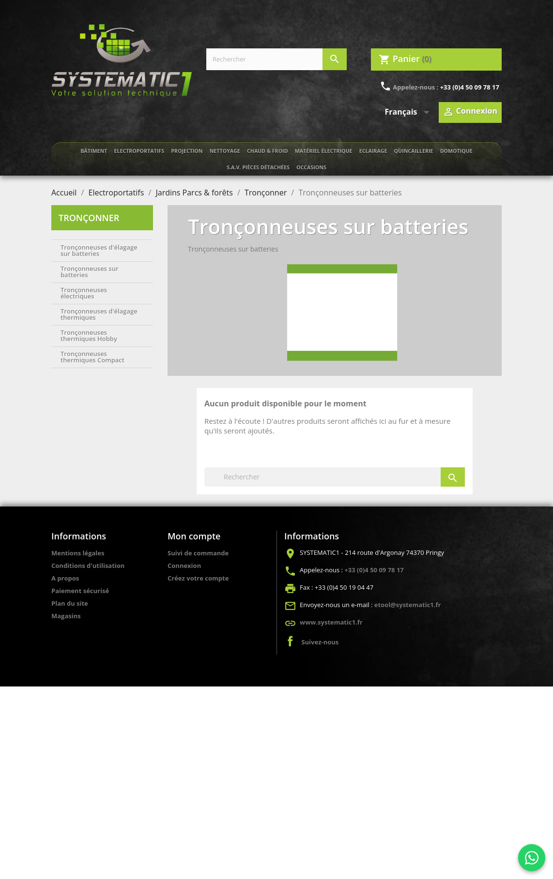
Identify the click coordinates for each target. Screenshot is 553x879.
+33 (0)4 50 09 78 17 (469, 87)
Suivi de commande (198, 553)
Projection (186, 151)
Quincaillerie (413, 151)
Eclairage (373, 151)
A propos (65, 578)
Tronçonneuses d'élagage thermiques (99, 314)
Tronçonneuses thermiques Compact (92, 356)
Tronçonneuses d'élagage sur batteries (99, 250)
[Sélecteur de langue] (409, 112)
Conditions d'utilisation (87, 565)
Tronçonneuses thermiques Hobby (89, 335)
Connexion (184, 565)
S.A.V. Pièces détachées (258, 167)
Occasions (311, 167)
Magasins (66, 615)
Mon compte (194, 536)
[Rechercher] (276, 59)
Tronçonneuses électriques (84, 292)
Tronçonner (89, 217)
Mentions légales (77, 553)
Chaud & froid (267, 151)
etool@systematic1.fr (407, 604)
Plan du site (69, 603)
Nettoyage (225, 151)
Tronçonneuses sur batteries (90, 271)
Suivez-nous (319, 642)
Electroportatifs (139, 151)
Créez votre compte (198, 578)
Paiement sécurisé (80, 590)
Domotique (456, 151)
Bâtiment (93, 151)
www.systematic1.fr (331, 622)
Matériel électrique (324, 151)
